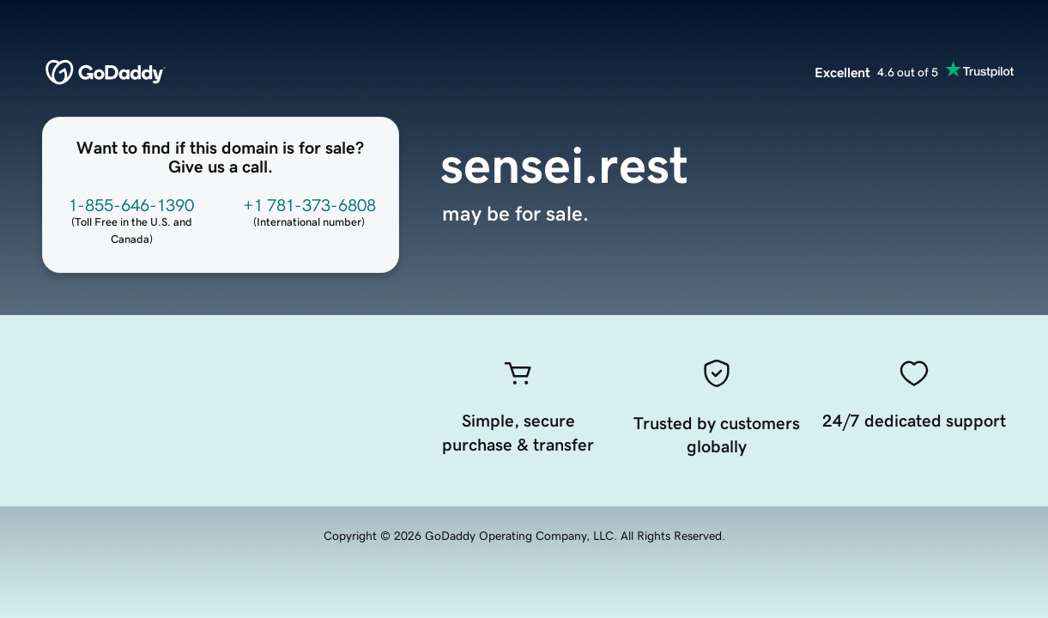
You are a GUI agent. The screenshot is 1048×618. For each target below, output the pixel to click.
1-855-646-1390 (131, 205)
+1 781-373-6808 (309, 205)
